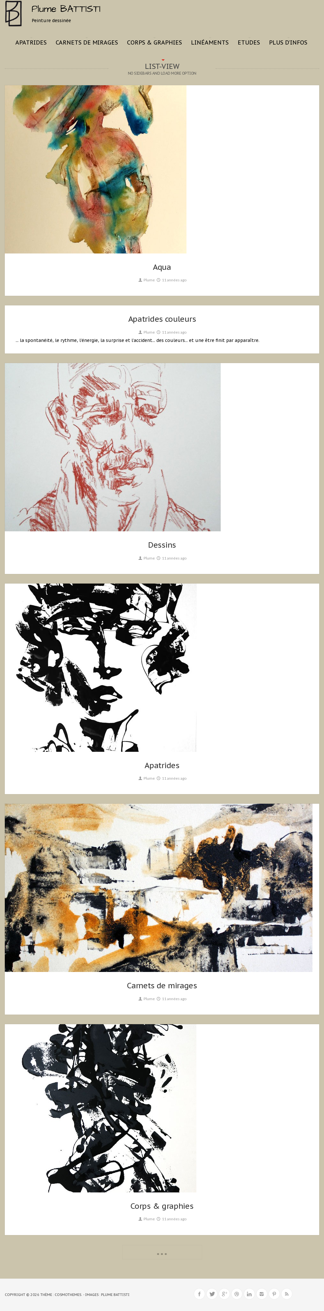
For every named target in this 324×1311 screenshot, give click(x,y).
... (162, 1251)
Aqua (162, 267)
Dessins (162, 545)
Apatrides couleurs (162, 319)
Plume (146, 280)
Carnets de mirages (87, 42)
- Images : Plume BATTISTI (106, 1294)
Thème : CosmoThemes (60, 1294)
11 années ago (171, 280)
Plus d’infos (288, 42)
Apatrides (31, 42)
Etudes (249, 42)
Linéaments (210, 42)
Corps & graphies (154, 42)
